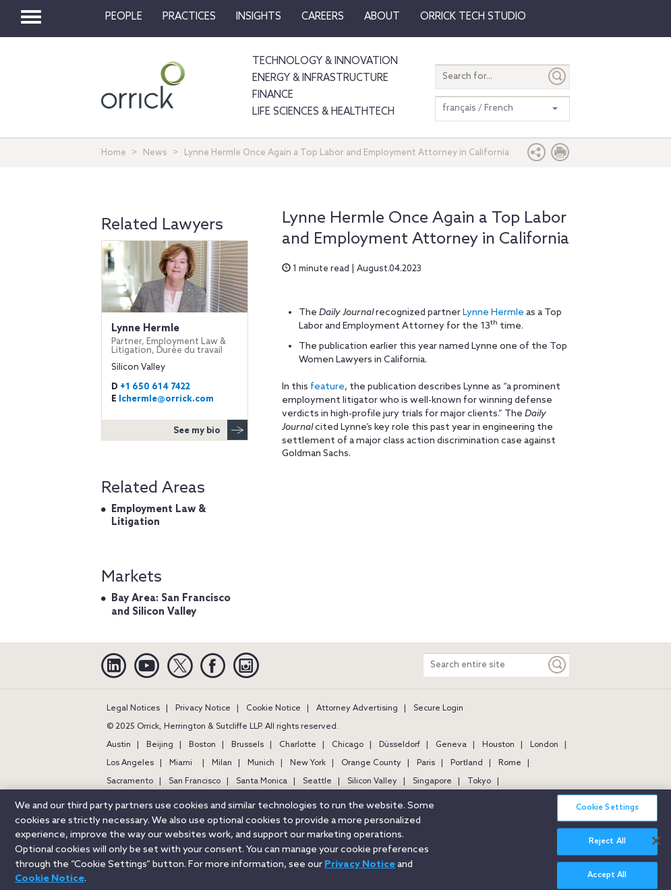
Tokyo (479, 781)
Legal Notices (133, 708)
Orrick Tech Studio (473, 17)
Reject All (607, 848)
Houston (498, 745)
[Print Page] (560, 155)
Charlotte (297, 745)
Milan (222, 763)
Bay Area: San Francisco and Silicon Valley (171, 605)
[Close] (656, 847)
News (155, 153)
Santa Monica (261, 781)
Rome (509, 763)
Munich (260, 763)
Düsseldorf (399, 745)
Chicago (347, 745)
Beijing (159, 745)
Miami (180, 763)
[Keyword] (558, 664)
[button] (536, 155)
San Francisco (195, 781)
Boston (202, 745)
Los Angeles (130, 763)
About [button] (382, 17)
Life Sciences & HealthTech (323, 112)
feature (327, 387)
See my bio (210, 430)
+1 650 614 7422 (155, 387)
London (544, 745)
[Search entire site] (484, 664)
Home (113, 153)
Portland (466, 763)
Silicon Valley (372, 781)
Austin (119, 745)
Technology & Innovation (325, 61)
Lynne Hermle (493, 312)
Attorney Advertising (357, 708)
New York (308, 763)
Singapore (432, 781)
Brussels (247, 745)
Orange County (371, 763)
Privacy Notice (203, 708)
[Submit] (558, 76)
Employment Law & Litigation (158, 516)
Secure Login (438, 708)
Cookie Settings (607, 814)
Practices (189, 17)
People (123, 17)
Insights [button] (258, 17)
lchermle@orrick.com (166, 399)
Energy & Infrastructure (320, 78)
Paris (426, 763)
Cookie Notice (273, 708)
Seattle (317, 781)
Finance (272, 95)
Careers (322, 17)
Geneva (451, 745)
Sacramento (130, 781)
